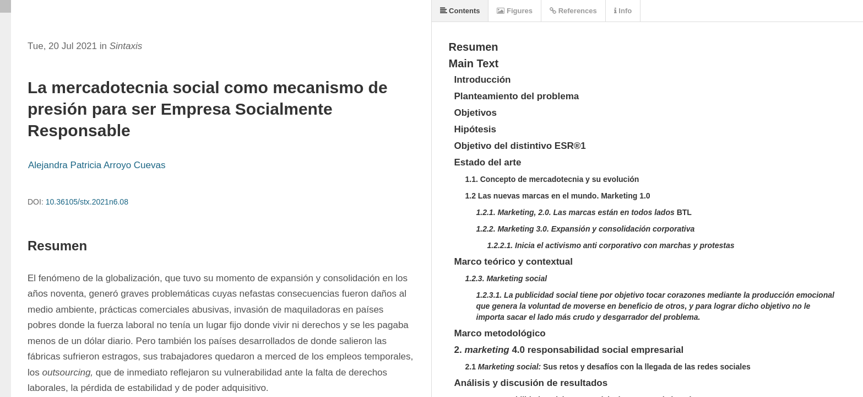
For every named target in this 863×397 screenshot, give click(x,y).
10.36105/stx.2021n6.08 (87, 201)
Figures (515, 11)
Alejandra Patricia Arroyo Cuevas (96, 165)
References (573, 11)
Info (623, 11)
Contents (460, 11)
